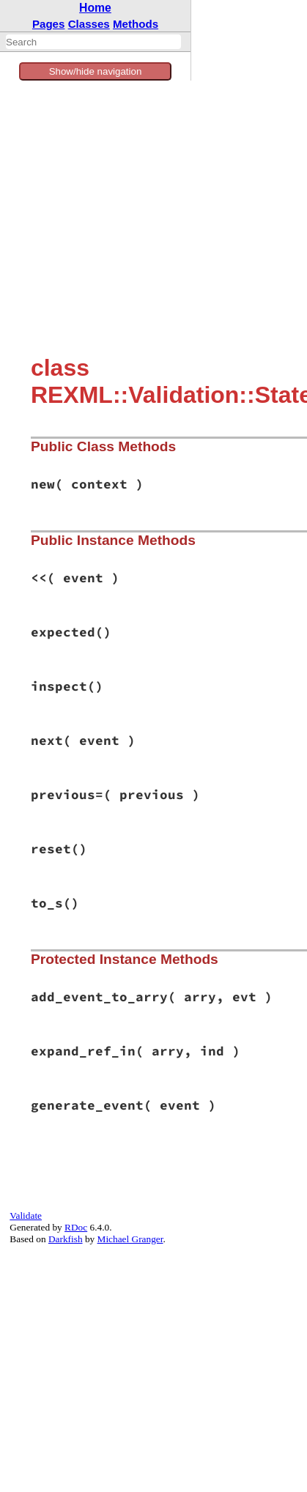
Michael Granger (130, 1238)
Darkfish (65, 1238)
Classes (89, 24)
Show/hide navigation (95, 71)
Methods (135, 24)
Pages (48, 24)
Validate (26, 1215)
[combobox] (93, 41)
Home (95, 7)
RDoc (75, 1227)
